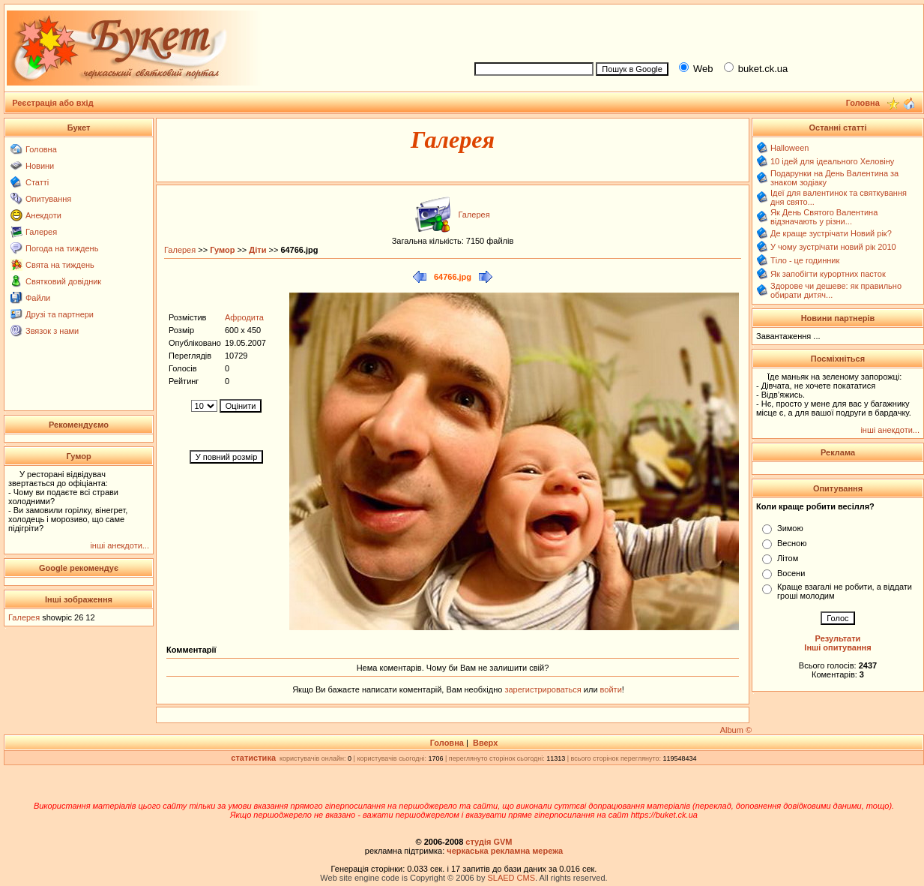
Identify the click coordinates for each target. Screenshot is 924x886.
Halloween (789, 147)
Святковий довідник (63, 281)
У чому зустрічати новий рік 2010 (833, 246)
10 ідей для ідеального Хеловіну (832, 161)
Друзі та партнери (59, 314)
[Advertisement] (692, 30)
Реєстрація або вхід (53, 102)
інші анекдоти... (119, 545)
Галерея (41, 231)
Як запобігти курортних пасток (828, 273)
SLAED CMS (511, 877)
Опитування (48, 198)
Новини (39, 165)
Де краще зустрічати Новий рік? (831, 233)
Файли (37, 297)
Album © (736, 729)
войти (610, 689)
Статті (37, 182)
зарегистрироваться (543, 689)
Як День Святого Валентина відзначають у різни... (824, 217)
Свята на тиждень (59, 264)
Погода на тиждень (61, 248)
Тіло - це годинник (804, 260)
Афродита (244, 317)
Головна (41, 149)
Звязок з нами (52, 330)
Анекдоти (43, 215)
